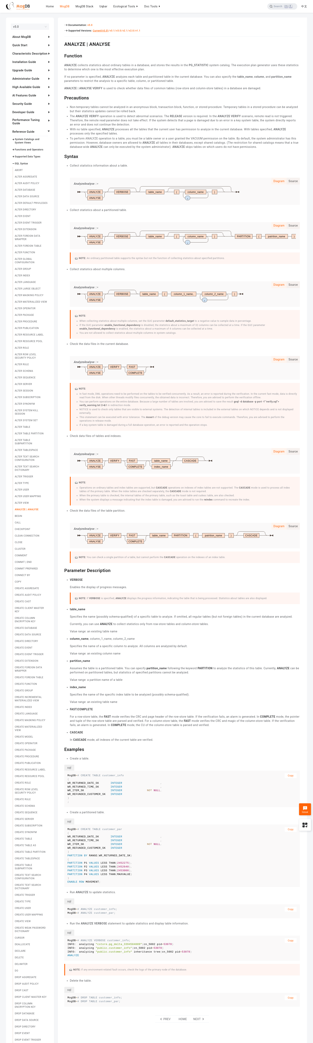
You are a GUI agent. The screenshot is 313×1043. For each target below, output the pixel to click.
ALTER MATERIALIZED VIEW (31, 301)
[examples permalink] (61, 749)
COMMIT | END (23, 562)
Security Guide (22, 103)
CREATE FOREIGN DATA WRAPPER (28, 669)
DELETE (19, 957)
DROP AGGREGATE (26, 977)
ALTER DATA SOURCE (27, 196)
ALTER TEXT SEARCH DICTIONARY (27, 468)
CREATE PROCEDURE (27, 756)
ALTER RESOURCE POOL (29, 341)
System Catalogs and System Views (27, 141)
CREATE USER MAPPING (29, 914)
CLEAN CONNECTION (27, 535)
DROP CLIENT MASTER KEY (31, 997)
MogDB (64, 6)
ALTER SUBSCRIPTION (28, 397)
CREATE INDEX (23, 707)
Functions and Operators (29, 149)
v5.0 (89, 25)
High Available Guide (26, 87)
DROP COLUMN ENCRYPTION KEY (25, 1005)
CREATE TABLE (23, 838)
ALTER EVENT (23, 216)
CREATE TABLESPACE (27, 858)
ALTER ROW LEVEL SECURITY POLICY (25, 356)
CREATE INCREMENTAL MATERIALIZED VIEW (28, 699)
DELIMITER (21, 964)
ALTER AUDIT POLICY (27, 183)
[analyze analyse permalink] (61, 43)
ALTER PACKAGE (24, 315)
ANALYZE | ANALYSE (27, 509)
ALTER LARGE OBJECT (28, 288)
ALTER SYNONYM (25, 403)
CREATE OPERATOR (26, 743)
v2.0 (131, 30)
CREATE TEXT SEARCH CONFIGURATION (28, 877)
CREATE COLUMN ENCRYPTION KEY (25, 620)
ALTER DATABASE (25, 189)
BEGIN (18, 516)
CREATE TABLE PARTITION (30, 852)
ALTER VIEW (22, 502)
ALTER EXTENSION (26, 229)
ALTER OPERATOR (25, 308)
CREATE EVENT (24, 647)
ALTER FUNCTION (25, 252)
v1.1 (137, 30)
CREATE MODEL (24, 736)
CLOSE (19, 542)
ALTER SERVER (23, 384)
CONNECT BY (22, 575)
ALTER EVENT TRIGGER (28, 222)
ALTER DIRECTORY (25, 209)
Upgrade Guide (22, 70)
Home (50, 6)
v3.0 (118, 30)
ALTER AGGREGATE (26, 176)
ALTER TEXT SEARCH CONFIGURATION (27, 458)
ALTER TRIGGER (24, 476)
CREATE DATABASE (26, 628)
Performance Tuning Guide (26, 121)
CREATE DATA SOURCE (28, 634)
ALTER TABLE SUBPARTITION (23, 442)
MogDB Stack (84, 6)
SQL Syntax (21, 163)
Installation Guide (24, 62)
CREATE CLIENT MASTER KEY (29, 610)
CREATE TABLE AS (25, 845)
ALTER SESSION (24, 390)
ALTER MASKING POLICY (29, 295)
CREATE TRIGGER (25, 895)
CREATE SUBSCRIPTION (28, 825)
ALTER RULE (22, 364)
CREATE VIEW (23, 921)
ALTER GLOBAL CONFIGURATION (25, 261)
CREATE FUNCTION (26, 684)
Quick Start (19, 45)
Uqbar (103, 6)
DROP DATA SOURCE (27, 1020)
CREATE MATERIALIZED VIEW (28, 728)
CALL (18, 522)
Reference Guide (23, 131)
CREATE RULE (23, 799)
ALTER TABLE (22, 427)
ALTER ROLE (22, 347)
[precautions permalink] (61, 97)
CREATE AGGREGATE (27, 588)
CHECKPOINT (22, 529)
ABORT (19, 170)
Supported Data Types (28, 156)
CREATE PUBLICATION (28, 763)
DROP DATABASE (25, 1013)
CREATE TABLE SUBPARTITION (23, 867)
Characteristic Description (29, 53)
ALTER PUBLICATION (27, 328)
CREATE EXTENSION (26, 660)
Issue (305, 809)
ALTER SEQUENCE (25, 377)
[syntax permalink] (61, 156)
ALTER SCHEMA (24, 371)
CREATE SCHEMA (25, 806)
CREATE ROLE (23, 782)
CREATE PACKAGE (25, 750)
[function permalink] (61, 55)
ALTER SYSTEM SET (26, 420)
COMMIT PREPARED (26, 568)
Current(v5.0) (100, 30)
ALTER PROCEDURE (26, 321)
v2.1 (125, 30)
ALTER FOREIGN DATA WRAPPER (27, 238)
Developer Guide (23, 112)
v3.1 (112, 30)
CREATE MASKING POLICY (30, 720)
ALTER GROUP (23, 269)
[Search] (281, 6)
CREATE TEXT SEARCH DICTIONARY (28, 887)
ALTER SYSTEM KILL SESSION (26, 412)
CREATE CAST (23, 601)
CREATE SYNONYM (26, 832)
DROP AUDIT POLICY (27, 983)
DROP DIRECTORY (25, 1026)
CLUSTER (20, 549)
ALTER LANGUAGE (25, 282)
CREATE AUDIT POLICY (28, 595)
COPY (18, 581)
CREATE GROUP (24, 690)
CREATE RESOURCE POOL (30, 776)
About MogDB (21, 36)
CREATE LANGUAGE (26, 713)
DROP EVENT (22, 1033)
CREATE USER (23, 908)
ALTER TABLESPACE (26, 450)
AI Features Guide (24, 95)
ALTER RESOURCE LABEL (29, 334)
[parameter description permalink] (61, 570)
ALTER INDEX (22, 275)
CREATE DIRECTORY (26, 641)
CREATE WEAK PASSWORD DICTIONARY (30, 929)
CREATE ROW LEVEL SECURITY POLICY (26, 791)
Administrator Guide (25, 78)
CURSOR (20, 937)
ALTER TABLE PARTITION (29, 433)
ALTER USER (22, 489)
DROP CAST (22, 990)
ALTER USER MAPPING (28, 496)
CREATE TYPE (23, 901)
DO (16, 970)
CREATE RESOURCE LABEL (30, 769)
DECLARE (20, 951)
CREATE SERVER (24, 819)
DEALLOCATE (22, 944)
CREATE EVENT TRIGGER (29, 654)
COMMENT (21, 555)
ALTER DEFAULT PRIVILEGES (31, 203)
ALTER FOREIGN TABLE (28, 245)
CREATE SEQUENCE (26, 812)
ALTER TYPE (22, 483)
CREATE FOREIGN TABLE (29, 677)
